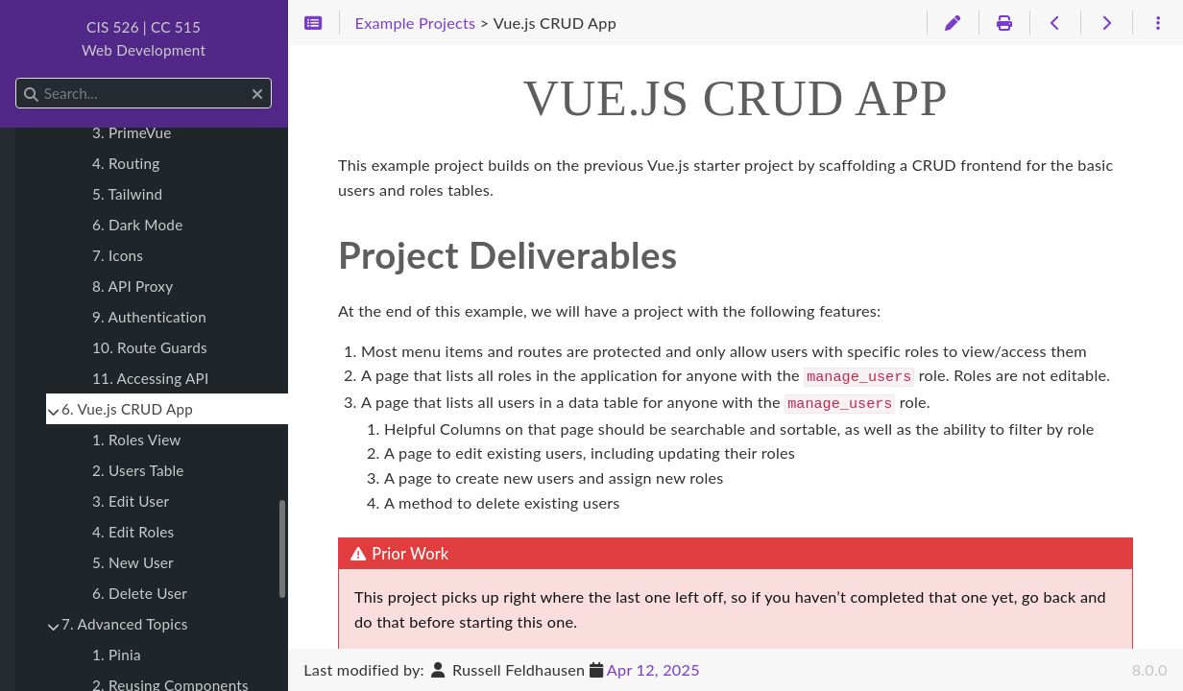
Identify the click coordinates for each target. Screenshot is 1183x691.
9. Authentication (149, 316)
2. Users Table (138, 470)
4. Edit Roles (133, 531)
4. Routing (125, 163)
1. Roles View (136, 439)
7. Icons (117, 255)
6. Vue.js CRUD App (127, 408)
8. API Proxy (132, 286)
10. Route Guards (149, 347)
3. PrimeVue (132, 132)
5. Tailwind (127, 194)
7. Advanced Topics (124, 623)
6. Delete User (139, 593)
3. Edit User (130, 501)
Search (16, 78)
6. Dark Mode (137, 224)
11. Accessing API (150, 378)
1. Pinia (116, 654)
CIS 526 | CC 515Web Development (143, 38)
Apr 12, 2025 (653, 669)
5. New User (133, 562)
